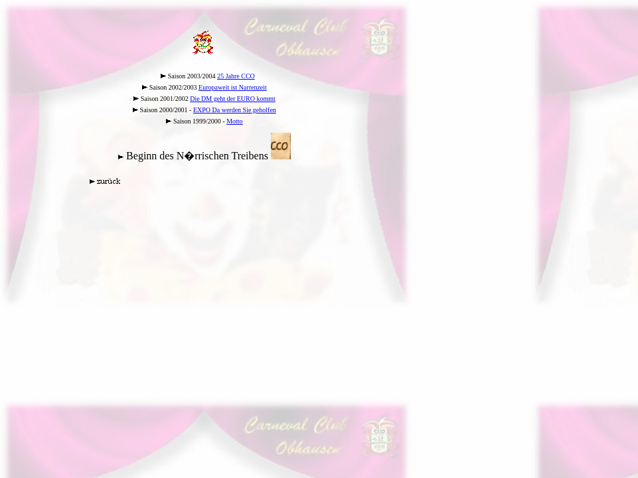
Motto (234, 121)
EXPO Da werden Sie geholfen (234, 110)
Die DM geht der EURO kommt (233, 98)
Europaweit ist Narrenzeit (233, 87)
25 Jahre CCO (236, 76)
